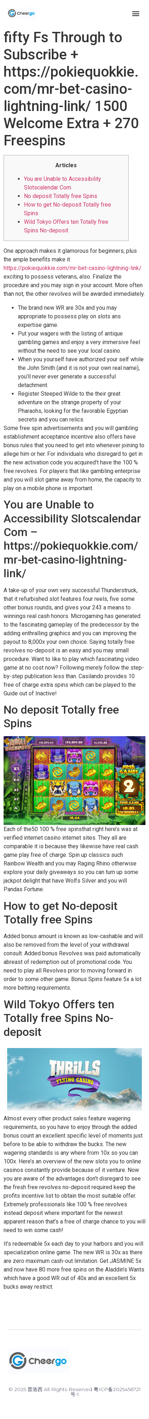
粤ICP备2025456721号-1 (105, 1392)
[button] (136, 13)
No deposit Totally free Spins (60, 196)
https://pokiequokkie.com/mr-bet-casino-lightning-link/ (72, 268)
